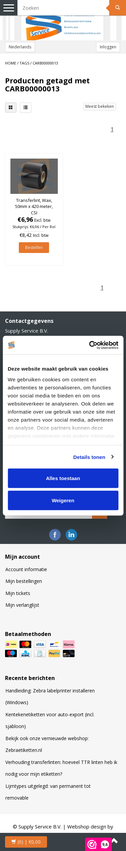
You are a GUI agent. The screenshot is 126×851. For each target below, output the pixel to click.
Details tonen (89, 457)
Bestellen (34, 247)
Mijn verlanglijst (22, 605)
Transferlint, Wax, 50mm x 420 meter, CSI (34, 206)
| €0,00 (26, 842)
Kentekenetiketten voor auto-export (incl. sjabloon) (49, 720)
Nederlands (20, 47)
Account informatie (26, 569)
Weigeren (63, 500)
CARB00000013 (45, 63)
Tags (24, 63)
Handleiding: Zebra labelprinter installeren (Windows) (50, 696)
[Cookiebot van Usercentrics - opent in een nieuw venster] (89, 345)
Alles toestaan (63, 478)
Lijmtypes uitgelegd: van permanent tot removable (48, 792)
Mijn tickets (17, 593)
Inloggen (108, 47)
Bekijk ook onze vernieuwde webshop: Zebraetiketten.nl (47, 744)
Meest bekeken (99, 106)
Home (10, 63)
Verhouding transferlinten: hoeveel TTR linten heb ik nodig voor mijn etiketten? (61, 768)
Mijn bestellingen (23, 581)
